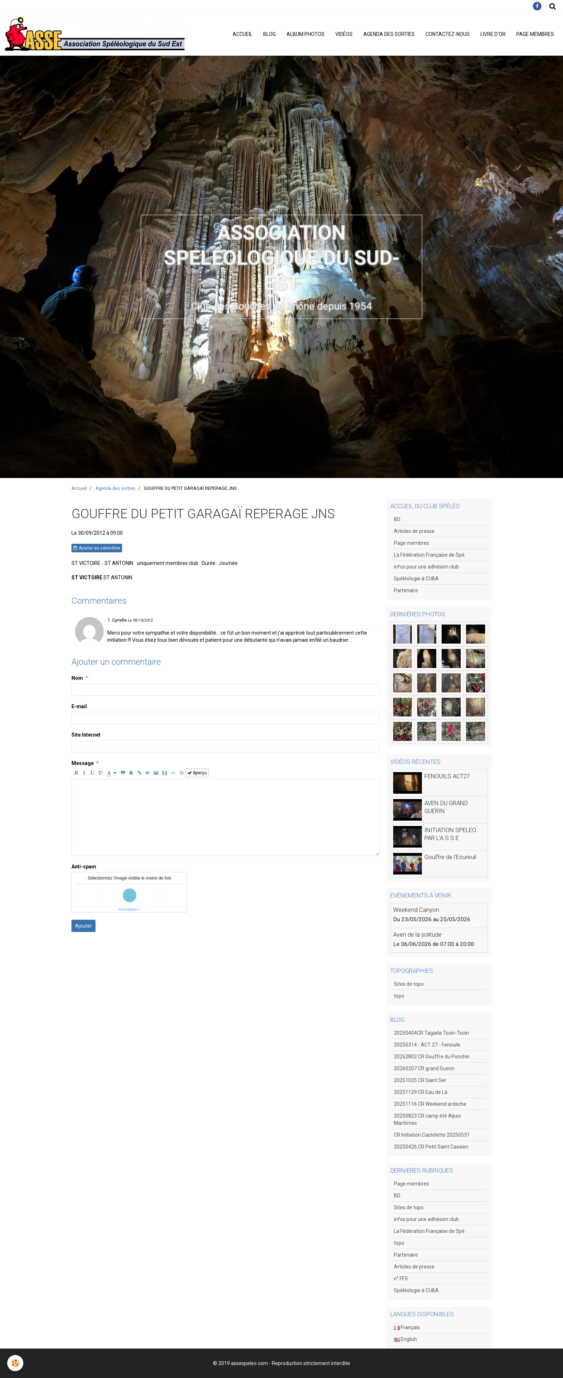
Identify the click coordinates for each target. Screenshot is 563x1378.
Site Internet (86, 735)
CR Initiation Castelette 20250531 (432, 1135)
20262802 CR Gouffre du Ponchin (432, 1056)
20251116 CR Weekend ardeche (430, 1104)
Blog (269, 34)
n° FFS (401, 1278)
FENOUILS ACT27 (447, 776)
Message (82, 763)
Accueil (242, 34)
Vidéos (344, 34)
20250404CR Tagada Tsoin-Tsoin (431, 1033)
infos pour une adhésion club (426, 567)
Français (407, 1327)
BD (397, 519)
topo (399, 996)
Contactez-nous (447, 34)
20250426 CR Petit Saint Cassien (431, 1147)
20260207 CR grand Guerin (424, 1068)
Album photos (306, 34)
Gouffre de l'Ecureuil (450, 856)
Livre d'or (493, 34)
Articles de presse (414, 531)
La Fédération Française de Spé (429, 555)
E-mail (79, 706)
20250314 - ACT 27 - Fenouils (427, 1045)
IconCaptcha (128, 909)
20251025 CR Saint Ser (420, 1080)
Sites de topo (409, 984)
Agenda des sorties (389, 34)
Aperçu (197, 772)
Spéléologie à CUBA (416, 578)
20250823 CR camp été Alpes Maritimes (427, 1119)
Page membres (535, 34)
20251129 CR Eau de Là (420, 1092)
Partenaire (406, 590)
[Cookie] (15, 1363)
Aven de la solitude (417, 934)
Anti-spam (83, 866)
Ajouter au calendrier (96, 548)
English (405, 1339)
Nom (77, 678)
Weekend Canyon (416, 909)
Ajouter (83, 926)
